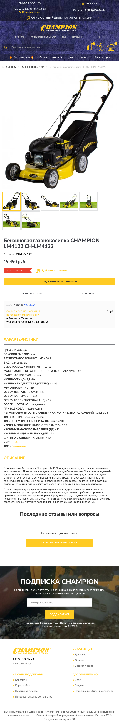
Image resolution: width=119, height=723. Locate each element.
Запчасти (84, 57)
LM (17, 442)
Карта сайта (22, 685)
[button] (29, 12)
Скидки (79, 685)
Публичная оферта (26, 691)
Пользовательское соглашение (33, 696)
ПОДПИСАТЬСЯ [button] (59, 614)
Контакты (99, 37)
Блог (78, 680)
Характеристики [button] (31, 293)
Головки (56, 57)
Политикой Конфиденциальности (77, 623)
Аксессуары (102, 57)
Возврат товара (84, 666)
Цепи (69, 57)
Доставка (80, 655)
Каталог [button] (19, 37)
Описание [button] (87, 293)
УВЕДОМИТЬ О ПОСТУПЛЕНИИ (59, 281)
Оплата (79, 660)
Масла (42, 57)
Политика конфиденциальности (94, 691)
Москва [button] (29, 305)
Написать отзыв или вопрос (59, 543)
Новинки (79, 37)
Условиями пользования (54, 626)
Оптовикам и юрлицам (48, 37)
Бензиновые (19, 446)
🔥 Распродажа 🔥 (21, 57)
